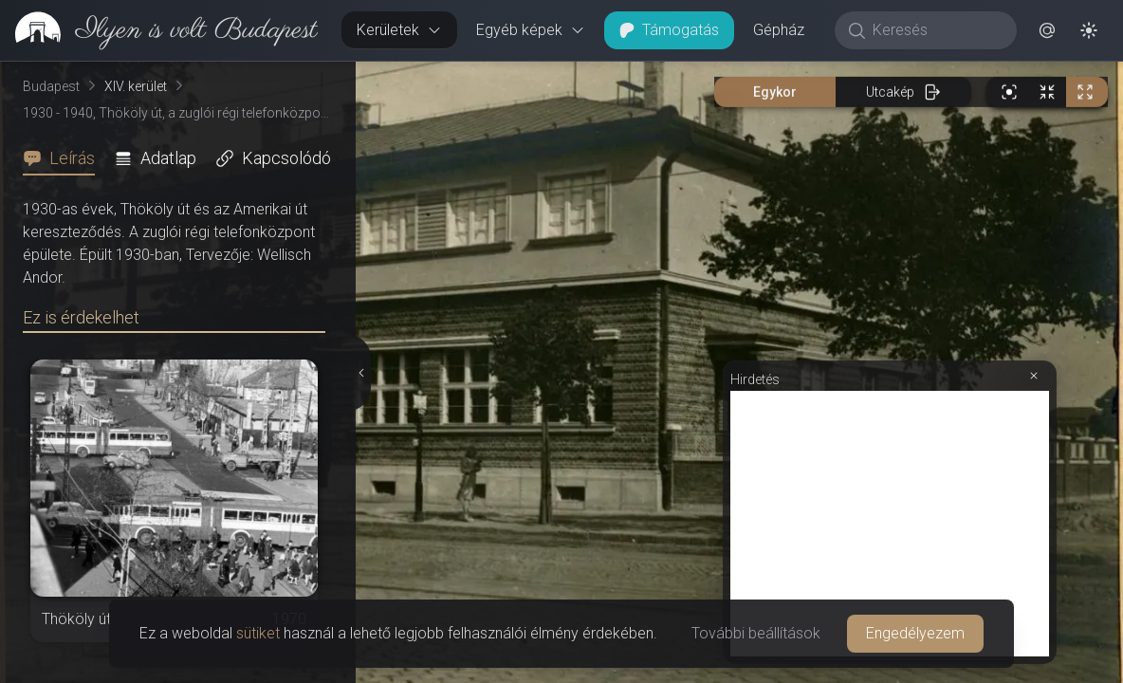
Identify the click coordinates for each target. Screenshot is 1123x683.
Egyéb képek (530, 30)
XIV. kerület (135, 86)
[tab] (64, 158)
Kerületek (399, 30)
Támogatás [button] (669, 30)
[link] (159, 30)
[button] (1047, 30)
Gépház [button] (778, 30)
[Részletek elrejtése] (361, 373)
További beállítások (755, 633)
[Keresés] (935, 30)
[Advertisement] (889, 523)
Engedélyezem (915, 633)
